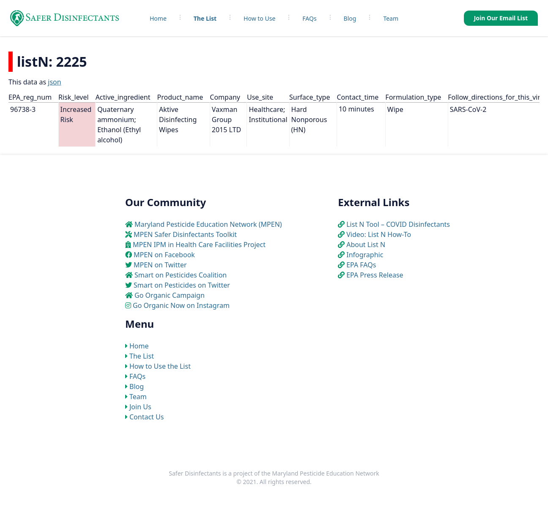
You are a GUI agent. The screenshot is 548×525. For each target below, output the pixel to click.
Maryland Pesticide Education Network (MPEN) (208, 224)
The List (205, 18)
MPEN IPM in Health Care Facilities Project (199, 244)
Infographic (364, 254)
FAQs (309, 18)
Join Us (140, 406)
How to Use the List (160, 366)
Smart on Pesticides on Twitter (182, 285)
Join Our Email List (501, 18)
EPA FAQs (361, 264)
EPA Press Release (374, 275)
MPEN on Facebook (164, 254)
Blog (350, 18)
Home (158, 18)
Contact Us (146, 417)
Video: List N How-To (378, 234)
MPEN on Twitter (160, 264)
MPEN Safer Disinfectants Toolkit (185, 234)
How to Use (259, 18)
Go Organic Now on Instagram (181, 305)
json (54, 82)
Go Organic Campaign (169, 295)
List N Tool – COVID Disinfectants (398, 224)
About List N (365, 244)
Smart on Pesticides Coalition (180, 275)
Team (390, 18)
